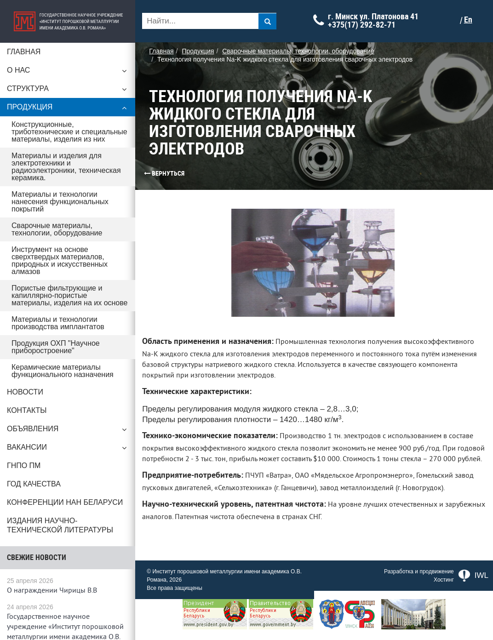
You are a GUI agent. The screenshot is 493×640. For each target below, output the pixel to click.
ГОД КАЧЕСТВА (34, 484)
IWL (473, 586)
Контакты (26, 410)
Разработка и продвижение (419, 582)
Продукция (69, 109)
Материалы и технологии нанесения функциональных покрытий (60, 201)
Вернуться (149, 173)
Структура (69, 91)
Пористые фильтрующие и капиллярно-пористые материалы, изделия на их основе (70, 295)
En (470, 20)
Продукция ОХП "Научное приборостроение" (55, 346)
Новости (25, 392)
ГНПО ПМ (23, 465)
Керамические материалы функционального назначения (62, 370)
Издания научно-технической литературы (60, 525)
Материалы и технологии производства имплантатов (57, 323)
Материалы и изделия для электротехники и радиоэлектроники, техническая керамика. (66, 167)
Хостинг (444, 590)
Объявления (69, 431)
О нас (69, 73)
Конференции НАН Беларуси (65, 502)
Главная (23, 52)
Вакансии (69, 450)
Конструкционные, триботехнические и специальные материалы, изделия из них (69, 131)
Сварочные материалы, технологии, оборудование (56, 229)
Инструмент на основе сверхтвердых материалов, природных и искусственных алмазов (59, 260)
